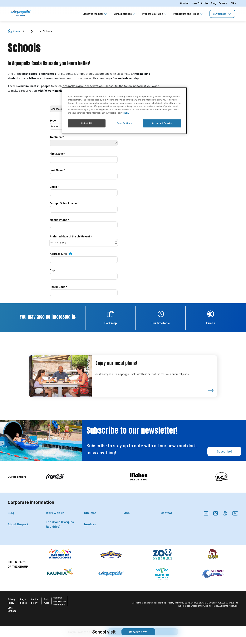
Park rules (46, 601)
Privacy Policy (11, 601)
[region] (124, 110)
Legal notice (23, 601)
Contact (184, 3)
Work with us (55, 513)
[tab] (222, 13)
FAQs (126, 513)
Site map (90, 513)
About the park (18, 524)
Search (223, 3)
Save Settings (12, 609)
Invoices (90, 524)
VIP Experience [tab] (125, 14)
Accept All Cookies (162, 123)
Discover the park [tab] (94, 14)
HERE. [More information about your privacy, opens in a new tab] (126, 112)
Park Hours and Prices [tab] (188, 14)
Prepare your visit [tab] (154, 14)
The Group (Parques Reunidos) (60, 524)
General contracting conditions (59, 601)
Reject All (86, 123)
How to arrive (200, 3)
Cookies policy (35, 601)
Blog (213, 3)
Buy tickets (222, 14)
